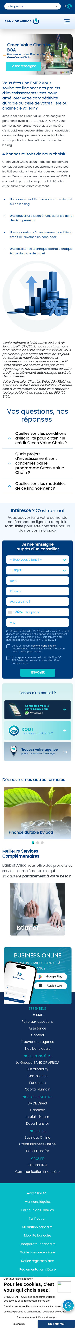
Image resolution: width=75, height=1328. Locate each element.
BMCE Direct (37, 1103)
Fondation (37, 1082)
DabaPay (37, 1110)
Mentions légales (38, 1201)
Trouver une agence (37, 1041)
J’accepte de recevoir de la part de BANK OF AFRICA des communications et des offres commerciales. (33, 660)
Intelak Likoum (37, 1116)
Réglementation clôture (37, 1269)
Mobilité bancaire (37, 1235)
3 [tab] (42, 842)
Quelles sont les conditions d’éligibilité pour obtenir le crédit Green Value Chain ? (41, 438)
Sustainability (37, 1069)
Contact (37, 1035)
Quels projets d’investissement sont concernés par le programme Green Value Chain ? (39, 463)
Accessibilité (36, 1193)
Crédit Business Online (37, 1144)
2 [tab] (37, 842)
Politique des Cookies (37, 1210)
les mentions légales (44, 646)
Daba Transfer (37, 1123)
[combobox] (15, 612)
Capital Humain (37, 1089)
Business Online (37, 1137)
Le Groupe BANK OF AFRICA (37, 1062)
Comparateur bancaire (38, 1244)
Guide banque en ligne (37, 1252)
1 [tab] (33, 842)
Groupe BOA (37, 1165)
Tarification (37, 1218)
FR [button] (68, 6)
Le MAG (38, 1015)
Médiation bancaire (37, 1227)
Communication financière (37, 1171)
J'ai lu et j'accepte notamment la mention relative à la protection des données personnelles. (35, 648)
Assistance (37, 1028)
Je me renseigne (23, 66)
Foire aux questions (37, 1021)
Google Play (50, 977)
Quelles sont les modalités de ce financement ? (40, 486)
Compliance (38, 1076)
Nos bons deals (37, 1048)
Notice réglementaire (37, 1261)
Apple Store (50, 985)
